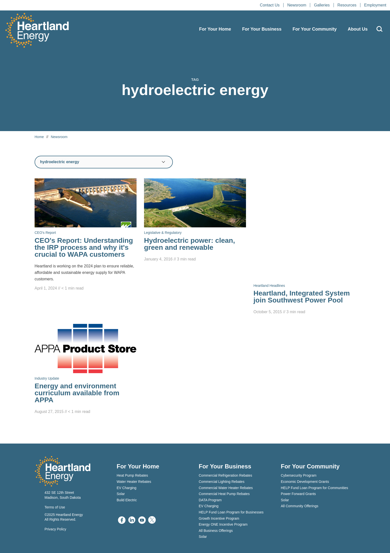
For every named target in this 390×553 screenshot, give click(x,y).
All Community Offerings (299, 506)
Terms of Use (55, 507)
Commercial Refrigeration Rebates (225, 475)
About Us (358, 29)
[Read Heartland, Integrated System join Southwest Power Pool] (304, 246)
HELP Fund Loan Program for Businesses (231, 512)
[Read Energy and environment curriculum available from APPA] (86, 369)
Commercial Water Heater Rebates (226, 488)
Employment (375, 5)
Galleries (322, 5)
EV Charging (126, 488)
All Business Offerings (216, 531)
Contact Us (270, 5)
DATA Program (210, 500)
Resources (347, 5)
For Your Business (261, 29)
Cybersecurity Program (298, 475)
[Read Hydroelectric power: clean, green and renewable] (195, 220)
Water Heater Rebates (134, 482)
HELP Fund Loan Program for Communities (314, 488)
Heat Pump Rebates (132, 475)
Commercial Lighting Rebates (221, 482)
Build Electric (127, 500)
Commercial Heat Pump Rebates (224, 494)
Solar (121, 494)
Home (39, 137)
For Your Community (314, 29)
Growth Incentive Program (219, 518)
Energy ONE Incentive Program (223, 524)
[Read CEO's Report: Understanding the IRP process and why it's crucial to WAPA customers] (86, 235)
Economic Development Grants (305, 482)
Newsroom (296, 5)
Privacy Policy (55, 529)
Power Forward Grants (298, 494)
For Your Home (215, 29)
